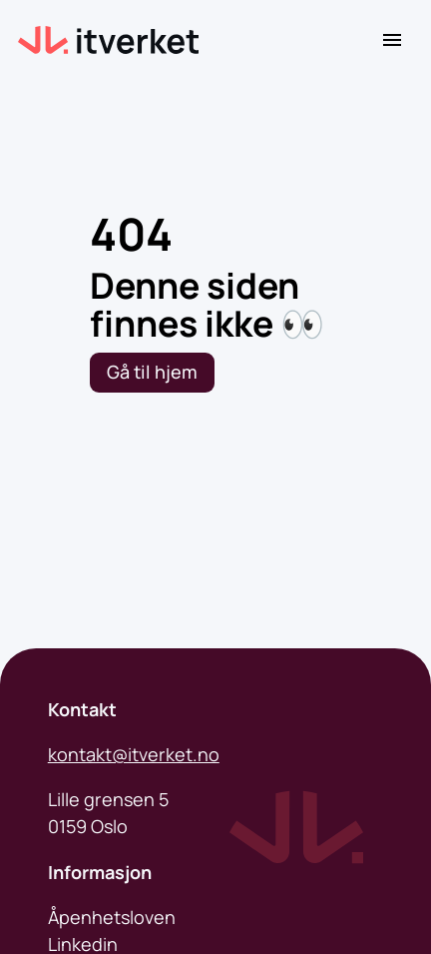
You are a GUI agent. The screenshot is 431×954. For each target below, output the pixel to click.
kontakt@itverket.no (133, 754)
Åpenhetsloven (112, 917)
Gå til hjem (152, 372)
